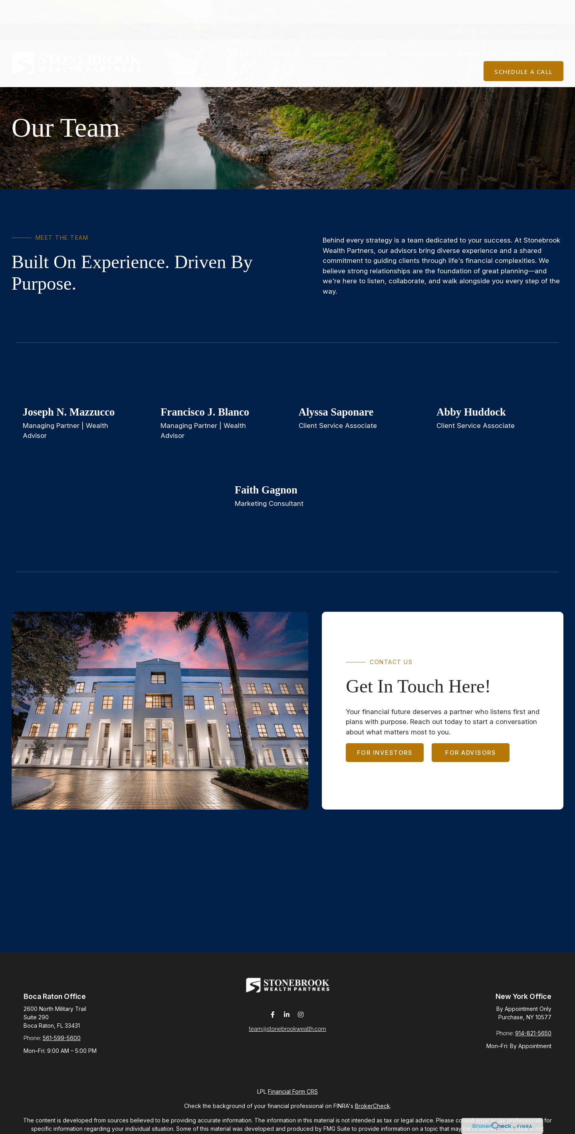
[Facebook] (273, 1019)
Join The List (471, 8)
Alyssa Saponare (336, 412)
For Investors (385, 752)
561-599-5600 (62, 1038)
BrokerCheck (372, 1105)
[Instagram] (300, 1019)
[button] (265, 30)
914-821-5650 (533, 1033)
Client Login (534, 8)
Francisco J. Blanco (205, 412)
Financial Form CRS (293, 1091)
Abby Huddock (471, 412)
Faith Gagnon (266, 490)
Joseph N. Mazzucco (69, 412)
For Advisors (470, 752)
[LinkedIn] (287, 1019)
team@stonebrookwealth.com (287, 1034)
